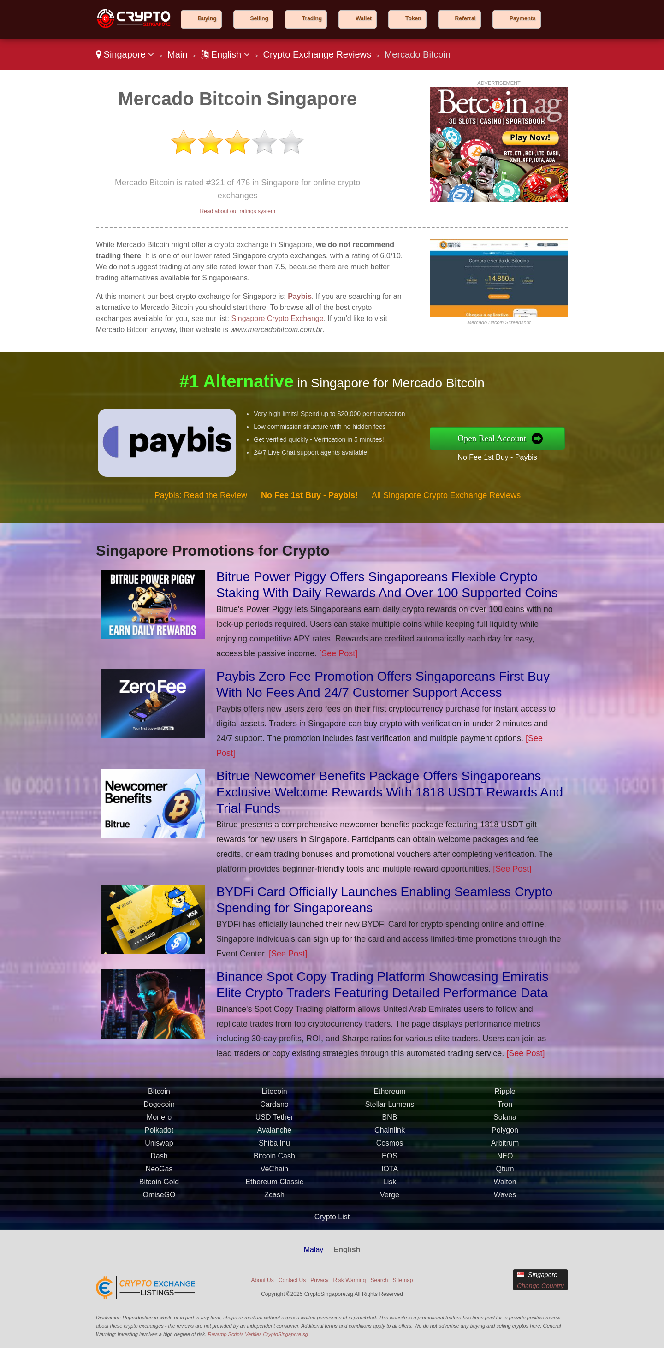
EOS (389, 1162)
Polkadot (159, 1136)
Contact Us (292, 1280)
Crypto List (332, 1217)
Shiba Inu (274, 1149)
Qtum (505, 1175)
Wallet (364, 18)
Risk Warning (349, 1280)
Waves (505, 1201)
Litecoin (274, 1097)
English (225, 54)
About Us (262, 1280)
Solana (504, 1123)
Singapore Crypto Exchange (277, 318)
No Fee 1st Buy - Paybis (503, 456)
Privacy (319, 1280)
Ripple (504, 1097)
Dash (158, 1162)
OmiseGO (158, 1201)
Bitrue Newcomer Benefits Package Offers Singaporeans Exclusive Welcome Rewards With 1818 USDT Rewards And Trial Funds (389, 792)
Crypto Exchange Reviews (317, 54)
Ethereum (389, 1097)
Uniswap (159, 1149)
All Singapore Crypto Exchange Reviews (446, 501)
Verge (389, 1201)
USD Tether (274, 1123)
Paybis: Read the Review (200, 501)
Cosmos (389, 1149)
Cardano (274, 1110)
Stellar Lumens (390, 1110)
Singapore (125, 54)
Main (177, 54)
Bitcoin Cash (274, 1162)
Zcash (274, 1201)
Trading (312, 18)
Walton (504, 1188)
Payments (523, 18)
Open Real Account (497, 438)
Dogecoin (159, 1110)
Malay (314, 1249)
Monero (159, 1123)
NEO (505, 1162)
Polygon (505, 1136)
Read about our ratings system (237, 211)
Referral (465, 18)
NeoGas (159, 1175)
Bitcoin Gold (159, 1188)
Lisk (389, 1188)
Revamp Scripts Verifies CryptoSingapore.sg (258, 1334)
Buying (207, 18)
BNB (389, 1123)
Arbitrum (505, 1149)
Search (379, 1280)
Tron (505, 1110)
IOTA (389, 1175)
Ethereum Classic (274, 1188)
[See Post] (338, 653)
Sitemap (403, 1280)
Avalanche (274, 1136)
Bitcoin (159, 1097)
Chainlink (389, 1136)
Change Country (540, 1285)
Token (413, 18)
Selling (259, 18)
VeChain (275, 1175)
